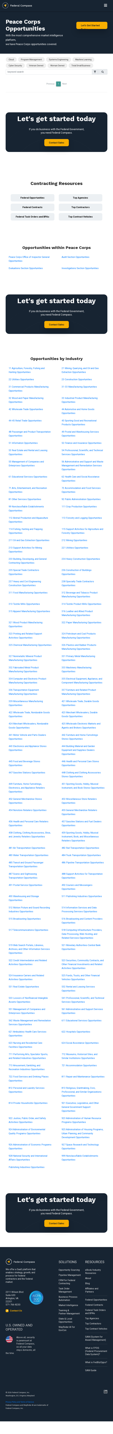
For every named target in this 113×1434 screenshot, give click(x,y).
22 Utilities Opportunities (21, 379)
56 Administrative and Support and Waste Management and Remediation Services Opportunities (82, 465)
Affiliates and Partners (91, 1290)
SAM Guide (90, 1370)
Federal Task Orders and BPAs (32, 216)
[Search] (49, 72)
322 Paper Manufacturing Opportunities (81, 622)
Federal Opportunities (32, 197)
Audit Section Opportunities (75, 257)
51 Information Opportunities (23, 443)
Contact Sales (56, 142)
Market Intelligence (68, 1305)
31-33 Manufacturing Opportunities (79, 386)
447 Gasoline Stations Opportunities (27, 772)
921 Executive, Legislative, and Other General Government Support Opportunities (80, 1107)
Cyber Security (15, 65)
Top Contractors (80, 207)
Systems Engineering (58, 59)
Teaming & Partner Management (69, 1312)
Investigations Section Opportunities (80, 268)
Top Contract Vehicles (80, 216)
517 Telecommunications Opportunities (28, 930)
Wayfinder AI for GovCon (67, 1329)
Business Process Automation (68, 1298)
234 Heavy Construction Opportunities (81, 559)
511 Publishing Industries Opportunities (82, 896)
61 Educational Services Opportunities (28, 476)
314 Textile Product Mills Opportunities (81, 604)
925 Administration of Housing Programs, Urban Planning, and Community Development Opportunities (82, 1133)
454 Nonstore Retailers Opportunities (27, 810)
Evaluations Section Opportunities (26, 268)
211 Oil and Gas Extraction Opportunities (29, 540)
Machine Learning (83, 59)
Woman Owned (57, 65)
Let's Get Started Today (90, 26)
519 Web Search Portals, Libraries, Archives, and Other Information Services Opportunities (29, 949)
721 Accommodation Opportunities (79, 1065)
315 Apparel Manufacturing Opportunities (29, 611)
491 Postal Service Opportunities (25, 885)
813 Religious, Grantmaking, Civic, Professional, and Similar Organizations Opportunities (81, 1092)
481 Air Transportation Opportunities (27, 848)
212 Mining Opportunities (74, 540)
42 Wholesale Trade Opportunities (26, 409)
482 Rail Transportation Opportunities (80, 848)
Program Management (31, 59)
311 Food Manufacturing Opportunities (28, 592)
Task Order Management (65, 1290)
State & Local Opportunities (65, 1320)
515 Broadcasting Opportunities (25, 918)
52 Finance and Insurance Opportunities (81, 443)
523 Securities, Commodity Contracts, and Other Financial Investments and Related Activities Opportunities (83, 964)
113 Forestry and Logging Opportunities (82, 518)
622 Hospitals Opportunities (76, 1031)
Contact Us (16, 1310)
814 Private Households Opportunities (28, 1103)
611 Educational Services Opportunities (81, 1020)
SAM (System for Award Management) (95, 1338)
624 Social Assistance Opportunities (80, 1043)
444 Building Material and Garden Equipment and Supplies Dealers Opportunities (78, 750)
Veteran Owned (36, 65)
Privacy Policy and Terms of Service (20, 1402)
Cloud (11, 59)
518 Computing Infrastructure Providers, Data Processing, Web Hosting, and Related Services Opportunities (82, 934)
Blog (87, 1283)
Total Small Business (80, 65)
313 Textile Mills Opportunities (24, 604)
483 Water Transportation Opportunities (28, 855)
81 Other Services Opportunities (25, 499)
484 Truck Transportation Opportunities (81, 855)
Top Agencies (80, 197)
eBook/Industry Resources (93, 1271)
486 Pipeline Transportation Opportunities (83, 862)
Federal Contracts (32, 207)
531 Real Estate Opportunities (24, 986)
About (88, 1278)
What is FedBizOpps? (96, 1362)
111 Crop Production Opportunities (79, 506)
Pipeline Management (70, 1275)
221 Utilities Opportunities (75, 547)
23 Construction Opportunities (77, 379)
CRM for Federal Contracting (67, 1282)
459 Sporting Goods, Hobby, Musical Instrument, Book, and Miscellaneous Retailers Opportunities (80, 836)
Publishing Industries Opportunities (26, 1167)
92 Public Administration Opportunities (81, 499)
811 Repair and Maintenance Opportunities (83, 1076)
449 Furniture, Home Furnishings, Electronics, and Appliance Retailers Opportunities (27, 788)
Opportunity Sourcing (69, 1270)
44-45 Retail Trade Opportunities (25, 420)
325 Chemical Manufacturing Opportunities (30, 645)
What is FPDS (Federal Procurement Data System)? (96, 1351)
